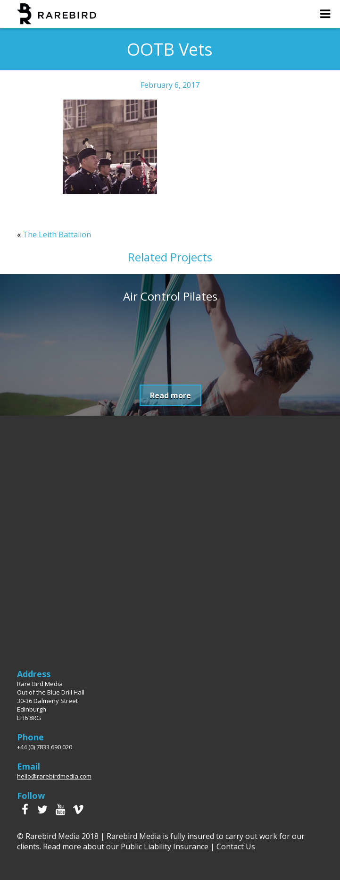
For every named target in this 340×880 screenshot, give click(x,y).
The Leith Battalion (57, 234)
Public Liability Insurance (164, 846)
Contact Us (235, 846)
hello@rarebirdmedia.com (54, 776)
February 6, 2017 (170, 85)
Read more (170, 395)
